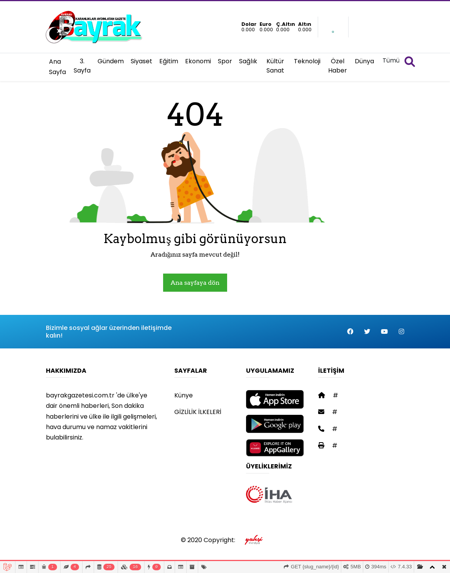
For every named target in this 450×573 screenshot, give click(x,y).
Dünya (364, 61)
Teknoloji (307, 61)
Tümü (391, 60)
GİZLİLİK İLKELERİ (197, 411)
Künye (183, 395)
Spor (225, 61)
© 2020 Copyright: (225, 540)
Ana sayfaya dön (195, 282)
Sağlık (248, 61)
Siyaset (141, 61)
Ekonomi (198, 61)
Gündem (111, 61)
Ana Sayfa (57, 66)
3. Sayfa (82, 66)
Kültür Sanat (275, 66)
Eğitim (168, 61)
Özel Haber (337, 66)
